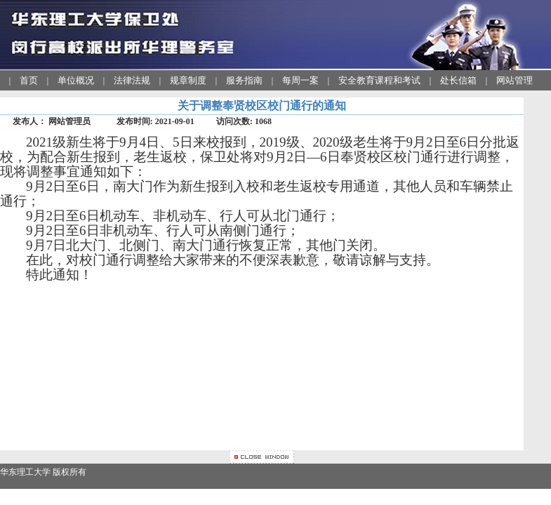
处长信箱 (458, 80)
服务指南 (244, 80)
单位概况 (76, 80)
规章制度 (188, 80)
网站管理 (514, 80)
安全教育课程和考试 (379, 80)
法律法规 (132, 80)
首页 (29, 80)
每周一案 (300, 80)
